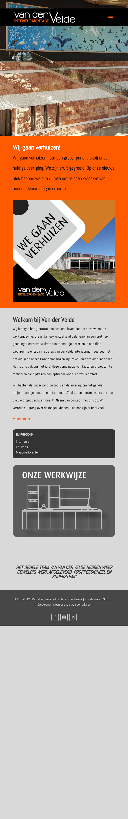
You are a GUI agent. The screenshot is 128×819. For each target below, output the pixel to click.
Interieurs (23, 441)
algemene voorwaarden (67, 604)
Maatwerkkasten (28, 452)
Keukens (22, 447)
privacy (86, 604)
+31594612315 (24, 599)
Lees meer (23, 418)
